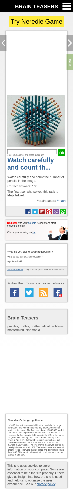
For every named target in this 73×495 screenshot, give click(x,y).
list (33, 232)
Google (32, 223)
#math (61, 201)
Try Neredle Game (36, 21)
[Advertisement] (36, 64)
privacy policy (45, 484)
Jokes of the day (15, 269)
